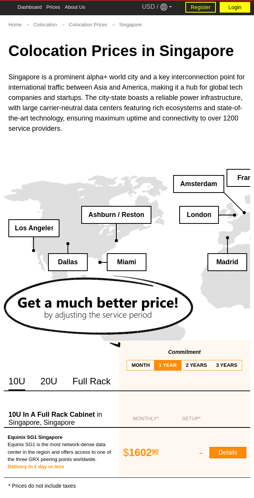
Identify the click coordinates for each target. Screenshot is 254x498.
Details (228, 452)
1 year (168, 365)
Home (15, 24)
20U (48, 381)
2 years (196, 365)
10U (16, 381)
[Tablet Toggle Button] (7, 7)
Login (234, 7)
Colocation (45, 24)
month (141, 365)
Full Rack (91, 381)
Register (201, 7)
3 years (226, 365)
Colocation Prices (88, 24)
